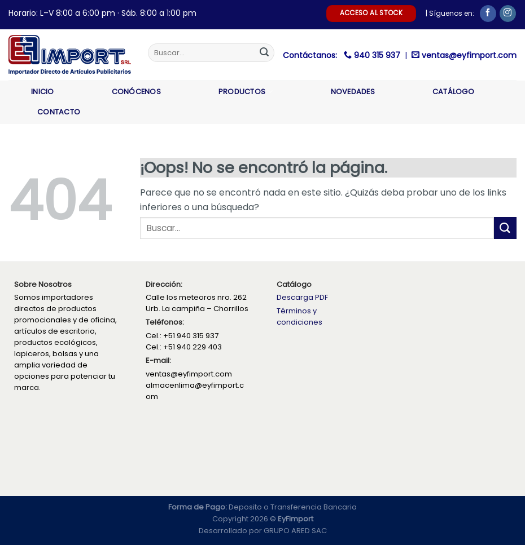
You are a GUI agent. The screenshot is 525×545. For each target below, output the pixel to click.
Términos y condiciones (299, 316)
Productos (245, 91)
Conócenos (136, 91)
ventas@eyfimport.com (469, 55)
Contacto (58, 112)
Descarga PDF (302, 297)
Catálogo (453, 91)
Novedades (353, 91)
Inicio (42, 91)
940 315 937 (378, 55)
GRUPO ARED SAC (295, 530)
